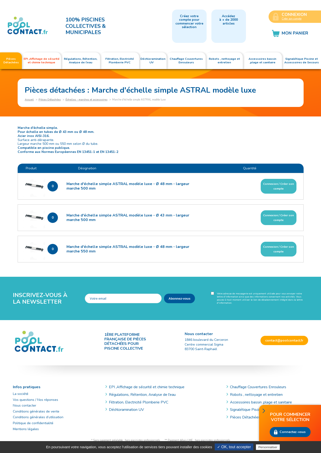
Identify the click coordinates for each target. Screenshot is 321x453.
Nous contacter (24, 405)
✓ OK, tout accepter (234, 447)
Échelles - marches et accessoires (86, 99)
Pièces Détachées (50, 99)
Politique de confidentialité (33, 423)
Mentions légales (26, 429)
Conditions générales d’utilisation (38, 417)
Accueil (29, 99)
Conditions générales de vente (36, 411)
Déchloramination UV (128, 409)
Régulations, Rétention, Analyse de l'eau (142, 394)
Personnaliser (267, 447)
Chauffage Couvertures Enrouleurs (258, 387)
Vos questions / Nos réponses (35, 400)
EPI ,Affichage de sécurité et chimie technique (146, 387)
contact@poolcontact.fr (284, 340)
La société (20, 394)
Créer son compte (291, 18)
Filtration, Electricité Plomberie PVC (138, 402)
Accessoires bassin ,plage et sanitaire (261, 402)
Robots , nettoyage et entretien (256, 394)
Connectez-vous (293, 432)
